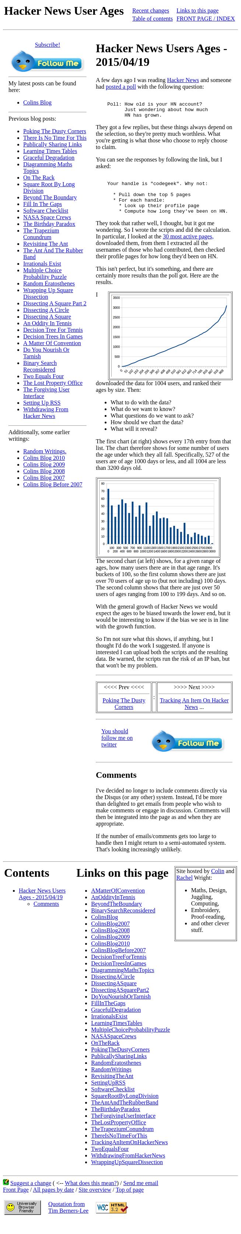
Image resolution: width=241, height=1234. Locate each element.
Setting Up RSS (41, 403)
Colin (217, 883)
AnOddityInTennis (113, 909)
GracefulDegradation (116, 1022)
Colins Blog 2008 (44, 471)
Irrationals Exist (42, 263)
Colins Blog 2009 (44, 464)
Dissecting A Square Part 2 (55, 303)
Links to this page (198, 10)
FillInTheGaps (108, 1015)
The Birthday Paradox (49, 224)
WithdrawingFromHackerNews (128, 1167)
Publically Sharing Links (52, 144)
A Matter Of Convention (52, 343)
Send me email (140, 1195)
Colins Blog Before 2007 (52, 484)
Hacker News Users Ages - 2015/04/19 (42, 906)
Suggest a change (30, 1195)
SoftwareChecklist (113, 1101)
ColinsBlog (104, 929)
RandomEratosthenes (116, 1075)
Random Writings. (44, 451)
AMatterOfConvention (118, 903)
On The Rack (39, 177)
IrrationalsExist (109, 1028)
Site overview (94, 1202)
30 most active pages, (188, 248)
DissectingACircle (113, 989)
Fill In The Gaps (42, 204)
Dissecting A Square (47, 316)
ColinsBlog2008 (110, 942)
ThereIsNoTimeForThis (119, 1148)
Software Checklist (45, 211)
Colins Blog (37, 102)
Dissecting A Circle (46, 310)
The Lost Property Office (53, 383)
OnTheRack (105, 1055)
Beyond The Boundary (50, 197)
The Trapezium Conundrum (41, 233)
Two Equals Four (43, 376)
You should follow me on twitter (117, 750)
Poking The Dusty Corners (54, 131)
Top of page (130, 1202)
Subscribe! (47, 45)
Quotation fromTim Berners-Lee (68, 1219)
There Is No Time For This (55, 138)
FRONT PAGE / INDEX (206, 18)
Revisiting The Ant (45, 244)
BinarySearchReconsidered (123, 922)
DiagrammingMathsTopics (122, 982)
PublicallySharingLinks (119, 1068)
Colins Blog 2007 (44, 478)
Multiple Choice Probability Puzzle (45, 273)
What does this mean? (91, 1195)
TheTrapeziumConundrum (122, 1141)
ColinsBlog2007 (110, 936)
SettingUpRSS (108, 1095)
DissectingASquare (114, 995)
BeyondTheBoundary (116, 916)
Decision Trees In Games (53, 336)
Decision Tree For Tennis (53, 330)
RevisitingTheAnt (112, 1088)
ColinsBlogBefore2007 (118, 962)
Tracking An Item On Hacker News (194, 715)
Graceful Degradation (48, 158)
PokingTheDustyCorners (120, 1062)
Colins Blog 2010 (44, 458)
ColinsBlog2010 (110, 956)
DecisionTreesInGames (118, 975)
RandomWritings (111, 1081)
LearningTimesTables (116, 1035)
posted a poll (121, 87)
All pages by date (53, 1202)
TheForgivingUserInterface (123, 1128)
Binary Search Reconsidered (40, 366)
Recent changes (150, 10)
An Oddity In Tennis (47, 323)
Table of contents (152, 18)
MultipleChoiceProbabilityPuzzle (130, 1042)
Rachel (184, 890)
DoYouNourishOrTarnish (121, 1009)
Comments (46, 916)
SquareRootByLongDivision (124, 1108)
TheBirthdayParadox (115, 1121)
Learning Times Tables (50, 151)
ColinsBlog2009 (110, 949)
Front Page (16, 1202)
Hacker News (183, 80)
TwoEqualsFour (110, 1161)
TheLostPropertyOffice (118, 1134)
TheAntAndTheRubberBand (124, 1114)
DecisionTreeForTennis (118, 969)
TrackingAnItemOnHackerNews (129, 1154)
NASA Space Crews (47, 217)
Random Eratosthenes (49, 283)
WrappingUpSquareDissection (127, 1174)
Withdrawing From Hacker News (45, 412)
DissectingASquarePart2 (120, 1002)
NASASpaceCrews (113, 1048)
